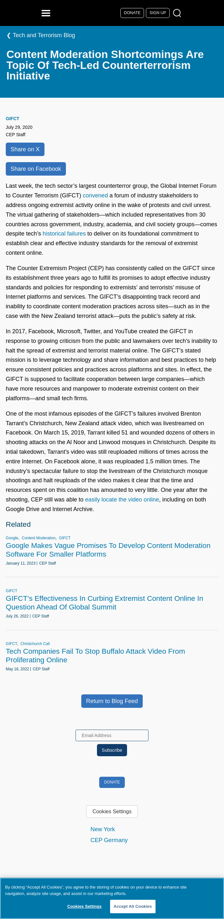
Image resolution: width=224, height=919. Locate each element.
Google (12, 538)
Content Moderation (38, 538)
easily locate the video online (122, 499)
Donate (132, 13)
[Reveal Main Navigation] (47, 13)
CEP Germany (109, 840)
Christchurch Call (35, 644)
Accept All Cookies (133, 906)
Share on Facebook (36, 169)
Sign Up (157, 13)
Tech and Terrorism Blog (44, 35)
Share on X (25, 149)
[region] (112, 898)
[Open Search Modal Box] (178, 13)
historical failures (64, 233)
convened (95, 195)
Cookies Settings (112, 811)
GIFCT (12, 118)
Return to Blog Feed (112, 701)
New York (103, 829)
